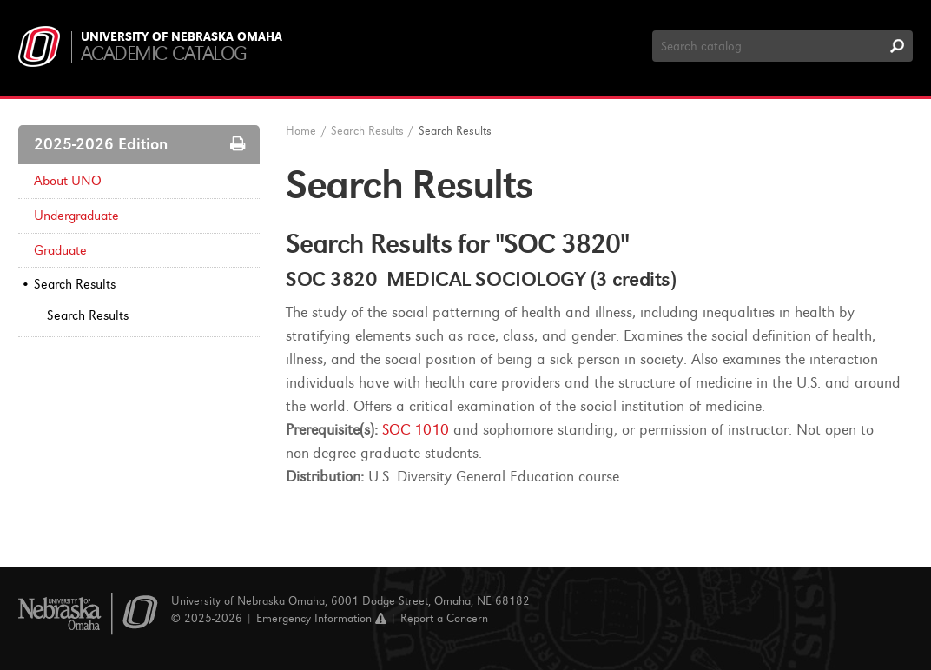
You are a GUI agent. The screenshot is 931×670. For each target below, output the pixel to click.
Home (301, 130)
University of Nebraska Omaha (181, 37)
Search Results (75, 284)
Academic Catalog (164, 53)
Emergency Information (321, 618)
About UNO (68, 181)
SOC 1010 (415, 430)
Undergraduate (76, 215)
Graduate (60, 250)
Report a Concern (444, 618)
